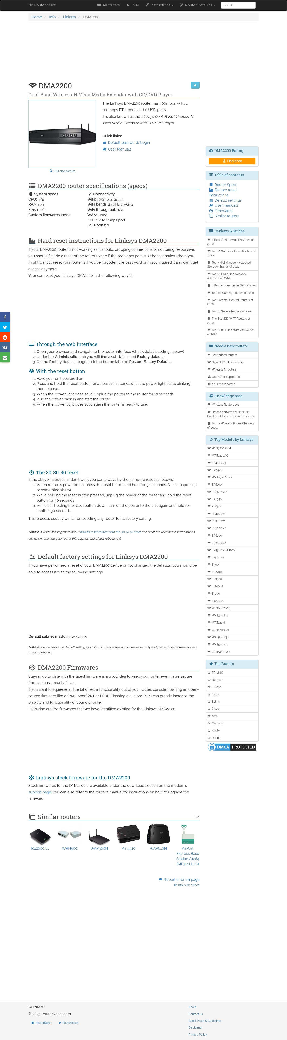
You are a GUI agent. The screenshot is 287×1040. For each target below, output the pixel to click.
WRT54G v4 (217, 644)
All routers (108, 5)
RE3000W (216, 521)
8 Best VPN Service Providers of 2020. (230, 242)
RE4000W (216, 513)
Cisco (213, 708)
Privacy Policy (198, 1034)
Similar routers (224, 216)
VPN (132, 5)
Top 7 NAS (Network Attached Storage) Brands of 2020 (229, 264)
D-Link (213, 737)
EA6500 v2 (216, 542)
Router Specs (223, 185)
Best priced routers (222, 355)
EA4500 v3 (216, 462)
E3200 (213, 593)
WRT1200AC (217, 455)
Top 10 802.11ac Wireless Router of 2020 (230, 332)
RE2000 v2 (216, 528)
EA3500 (214, 579)
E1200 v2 (215, 586)
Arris (212, 716)
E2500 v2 (215, 557)
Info (52, 17)
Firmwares (221, 210)
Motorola (215, 723)
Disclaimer (195, 1027)
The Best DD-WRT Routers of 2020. (228, 320)
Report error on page (178, 882)
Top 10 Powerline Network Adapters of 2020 (226, 276)
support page (39, 792)
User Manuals (117, 149)
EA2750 (214, 470)
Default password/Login (126, 142)
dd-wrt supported (221, 384)
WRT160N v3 (218, 630)
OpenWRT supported (223, 376)
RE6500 (214, 506)
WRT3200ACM (219, 448)
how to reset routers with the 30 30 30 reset (110, 532)
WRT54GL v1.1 (218, 651)
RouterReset (42, 5)
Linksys (69, 17)
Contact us (196, 1014)
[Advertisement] (114, 53)
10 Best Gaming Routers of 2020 (230, 292)
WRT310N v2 (218, 615)
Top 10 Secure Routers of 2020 (229, 311)
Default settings (225, 200)
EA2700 (214, 571)
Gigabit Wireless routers (225, 362)
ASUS (213, 694)
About (192, 1007)
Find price (232, 161)
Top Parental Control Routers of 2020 (230, 302)
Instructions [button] (159, 5)
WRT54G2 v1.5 (219, 608)
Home (36, 17)
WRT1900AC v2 (219, 477)
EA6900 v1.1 (217, 492)
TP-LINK (215, 672)
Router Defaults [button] (197, 5)
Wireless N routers (222, 369)
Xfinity (213, 730)
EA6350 (214, 499)
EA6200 (214, 535)
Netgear (215, 679)
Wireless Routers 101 (223, 404)
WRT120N (216, 622)
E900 (213, 564)
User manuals (223, 205)
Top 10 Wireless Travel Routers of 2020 (231, 253)
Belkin (213, 701)
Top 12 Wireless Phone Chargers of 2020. (231, 425)
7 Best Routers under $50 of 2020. (232, 285)
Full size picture (62, 171)
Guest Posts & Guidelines (205, 1020)
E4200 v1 (215, 600)
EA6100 (214, 484)
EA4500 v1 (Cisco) (221, 550)
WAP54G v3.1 (218, 637)
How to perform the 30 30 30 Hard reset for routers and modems (230, 414)
